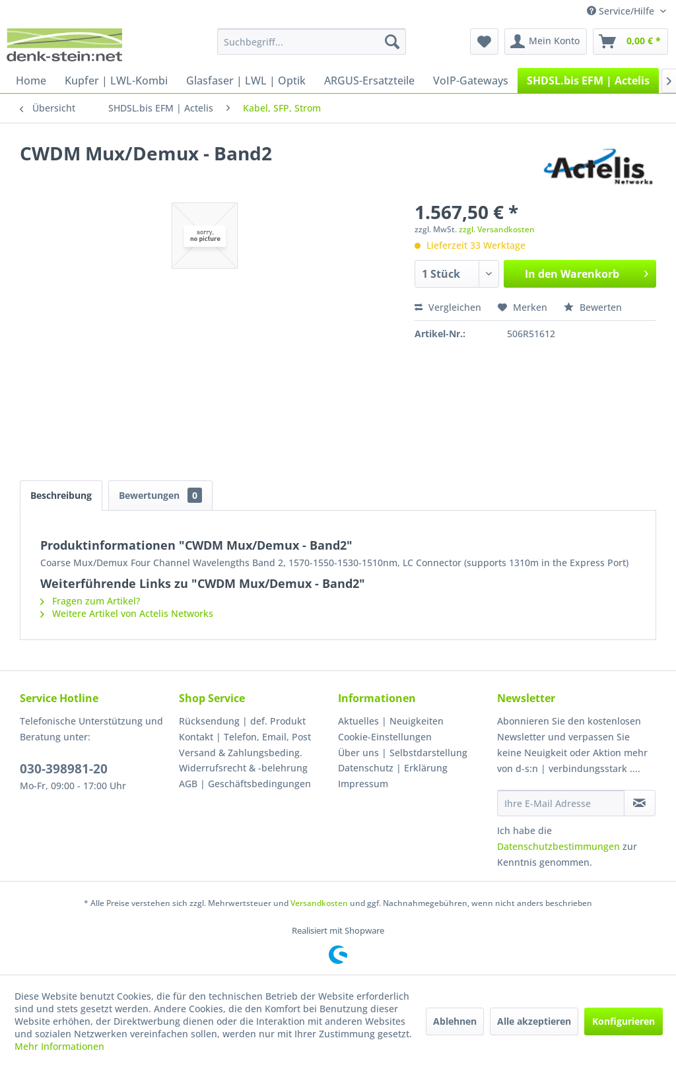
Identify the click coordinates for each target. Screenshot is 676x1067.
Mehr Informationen (59, 1046)
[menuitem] (312, 41)
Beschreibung (61, 495)
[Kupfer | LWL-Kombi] (116, 80)
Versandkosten (319, 903)
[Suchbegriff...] (312, 41)
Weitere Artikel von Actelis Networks (126, 613)
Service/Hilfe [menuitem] (622, 11)
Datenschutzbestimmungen (558, 846)
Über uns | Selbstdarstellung (402, 752)
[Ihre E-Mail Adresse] (561, 803)
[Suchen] (392, 41)
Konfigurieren (623, 1021)
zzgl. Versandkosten (497, 229)
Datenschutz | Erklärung (393, 767)
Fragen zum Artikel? (90, 601)
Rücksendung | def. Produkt (242, 721)
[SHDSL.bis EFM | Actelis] (588, 80)
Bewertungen (160, 495)
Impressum (363, 783)
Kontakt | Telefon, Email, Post (245, 736)
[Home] (31, 80)
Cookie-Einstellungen (385, 736)
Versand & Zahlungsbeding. (240, 752)
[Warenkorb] (630, 41)
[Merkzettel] (484, 41)
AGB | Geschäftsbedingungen (245, 783)
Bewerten (593, 307)
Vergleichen (448, 307)
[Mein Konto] (545, 41)
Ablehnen (455, 1021)
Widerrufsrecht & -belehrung (243, 767)
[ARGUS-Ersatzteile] (369, 80)
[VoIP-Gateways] (471, 80)
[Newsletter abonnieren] (640, 803)
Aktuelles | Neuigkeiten (391, 721)
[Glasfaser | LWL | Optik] (246, 80)
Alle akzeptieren (534, 1021)
